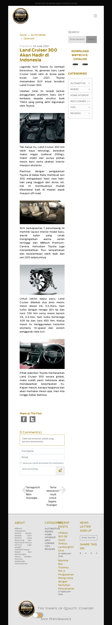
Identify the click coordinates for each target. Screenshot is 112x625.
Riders (80, 89)
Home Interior (80, 96)
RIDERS (49, 532)
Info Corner (79, 101)
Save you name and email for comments (43, 463)
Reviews (80, 113)
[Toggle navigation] (95, 16)
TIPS (47, 546)
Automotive (80, 83)
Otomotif (29, 38)
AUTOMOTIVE (52, 529)
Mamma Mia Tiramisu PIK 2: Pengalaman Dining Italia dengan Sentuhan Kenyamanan (66, 574)
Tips (80, 107)
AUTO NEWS (38, 35)
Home (23, 35)
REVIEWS (50, 549)
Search (91, 39)
